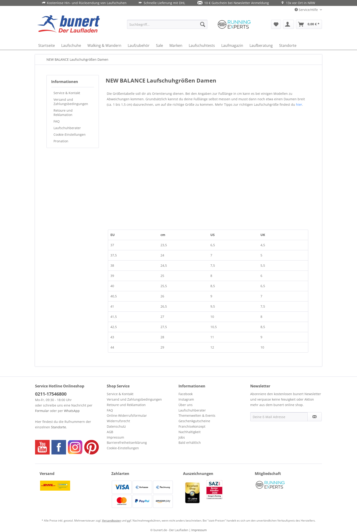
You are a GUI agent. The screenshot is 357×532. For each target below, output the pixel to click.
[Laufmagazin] (232, 45)
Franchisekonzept (191, 426)
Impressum (115, 437)
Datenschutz (116, 426)
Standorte (58, 427)
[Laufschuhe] (71, 45)
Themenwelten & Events (196, 415)
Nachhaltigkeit (189, 432)
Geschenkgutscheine (194, 421)
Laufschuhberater (67, 128)
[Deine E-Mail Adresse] (279, 416)
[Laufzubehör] (139, 45)
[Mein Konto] (288, 24)
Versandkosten (111, 520)
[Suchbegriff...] (167, 24)
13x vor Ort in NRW (298, 3)
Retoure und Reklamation (63, 112)
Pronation (61, 141)
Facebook (185, 394)
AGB (110, 432)
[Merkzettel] (276, 24)
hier (299, 104)
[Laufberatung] (261, 45)
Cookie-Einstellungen (70, 134)
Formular (42, 411)
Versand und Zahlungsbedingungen (71, 101)
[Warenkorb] (309, 24)
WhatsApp (72, 411)
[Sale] (159, 45)
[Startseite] (46, 45)
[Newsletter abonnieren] (314, 416)
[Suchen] (202, 24)
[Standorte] (288, 45)
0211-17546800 (50, 394)
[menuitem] (167, 24)
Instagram (186, 399)
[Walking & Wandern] (104, 45)
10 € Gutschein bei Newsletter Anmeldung (233, 3)
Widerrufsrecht (118, 421)
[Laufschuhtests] (202, 45)
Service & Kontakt (67, 93)
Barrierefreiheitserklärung (127, 442)
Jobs (181, 437)
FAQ (57, 121)
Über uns (185, 405)
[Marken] (176, 45)
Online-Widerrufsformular (127, 415)
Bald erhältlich (189, 442)
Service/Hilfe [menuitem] (307, 10)
